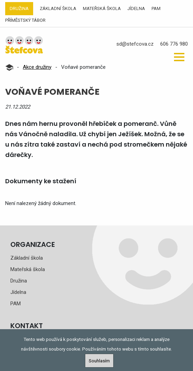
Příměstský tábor (25, 20)
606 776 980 (174, 44)
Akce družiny (37, 67)
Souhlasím (99, 360)
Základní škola (58, 8)
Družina (19, 8)
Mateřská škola (102, 8)
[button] (179, 57)
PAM (156, 8)
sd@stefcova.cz (135, 44)
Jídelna (136, 8)
